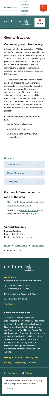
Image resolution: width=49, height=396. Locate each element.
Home (7, 245)
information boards (29, 210)
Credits (32, 362)
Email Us (12, 304)
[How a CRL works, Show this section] (24, 173)
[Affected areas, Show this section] (24, 164)
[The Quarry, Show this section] (24, 181)
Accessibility (20, 362)
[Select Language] (10, 7)
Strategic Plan (32, 357)
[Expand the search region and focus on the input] (43, 8)
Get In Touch (10, 277)
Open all (8, 158)
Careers (24, 1)
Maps (23, 14)
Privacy (7, 362)
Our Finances (38, 245)
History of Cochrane (13, 357)
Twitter (27, 373)
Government (21, 245)
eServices (25, 4)
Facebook (10, 373)
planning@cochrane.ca (21, 237)
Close (8, 388)
